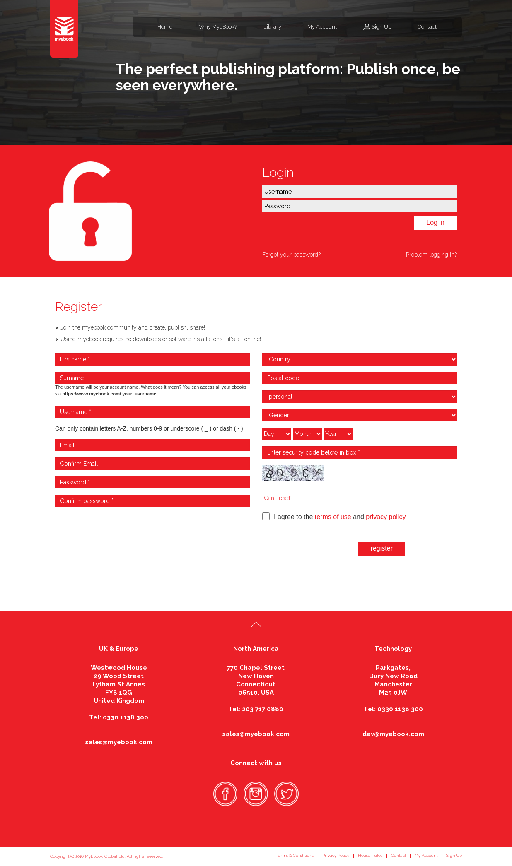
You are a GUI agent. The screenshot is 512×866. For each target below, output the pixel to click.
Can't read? (278, 498)
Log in (435, 222)
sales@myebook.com (118, 742)
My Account (322, 27)
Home (164, 27)
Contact (427, 27)
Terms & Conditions (294, 855)
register (382, 548)
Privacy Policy (335, 855)
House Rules (370, 855)
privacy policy (386, 516)
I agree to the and (334, 516)
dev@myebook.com (393, 734)
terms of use (333, 516)
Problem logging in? (431, 254)
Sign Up (381, 27)
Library (272, 27)
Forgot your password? (291, 254)
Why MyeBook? (218, 27)
